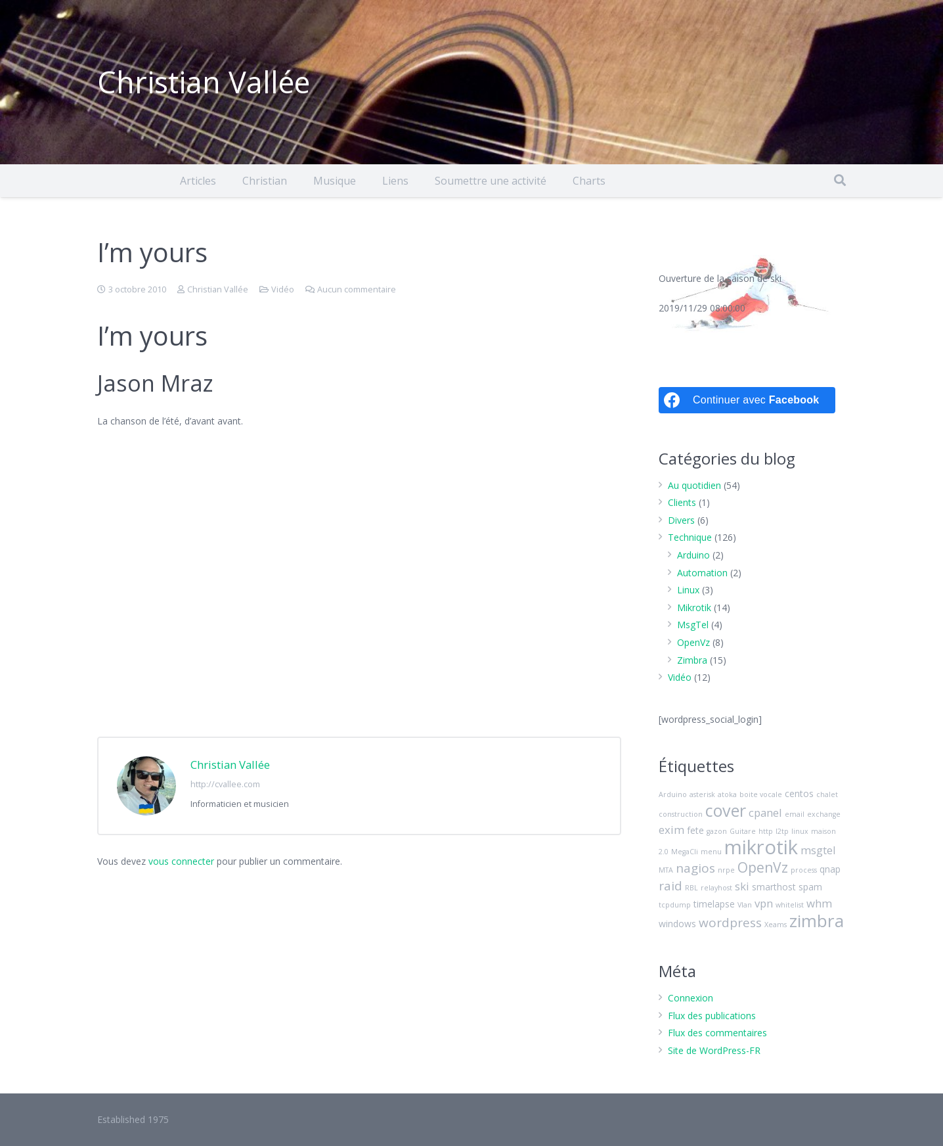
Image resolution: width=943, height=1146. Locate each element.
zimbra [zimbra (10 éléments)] (816, 920)
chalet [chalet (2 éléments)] (827, 794)
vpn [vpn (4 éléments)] (764, 903)
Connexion (690, 998)
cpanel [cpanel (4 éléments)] (765, 812)
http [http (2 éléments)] (765, 831)
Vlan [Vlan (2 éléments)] (744, 904)
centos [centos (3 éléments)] (799, 793)
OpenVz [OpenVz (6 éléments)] (762, 867)
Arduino (693, 555)
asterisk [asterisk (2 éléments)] (702, 794)
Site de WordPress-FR (714, 1050)
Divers (681, 520)
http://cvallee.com (225, 784)
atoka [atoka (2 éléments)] (727, 794)
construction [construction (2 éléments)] (681, 814)
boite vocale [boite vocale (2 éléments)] (760, 794)
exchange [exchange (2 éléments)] (824, 814)
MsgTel (693, 624)
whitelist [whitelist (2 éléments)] (790, 904)
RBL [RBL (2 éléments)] (691, 887)
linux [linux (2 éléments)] (799, 831)
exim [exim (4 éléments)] (671, 829)
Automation (702, 572)
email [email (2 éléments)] (794, 814)
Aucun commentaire (356, 289)
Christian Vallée (217, 289)
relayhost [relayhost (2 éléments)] (716, 887)
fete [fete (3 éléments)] (695, 830)
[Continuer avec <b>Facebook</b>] (747, 400)
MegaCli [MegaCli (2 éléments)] (684, 851)
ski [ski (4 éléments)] (742, 886)
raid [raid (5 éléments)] (670, 885)
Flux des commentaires (717, 1032)
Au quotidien (694, 485)
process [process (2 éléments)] (804, 870)
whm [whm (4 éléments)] (819, 903)
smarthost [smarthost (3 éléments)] (774, 887)
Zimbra (692, 660)
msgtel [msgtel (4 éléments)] (818, 850)
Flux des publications (712, 1015)
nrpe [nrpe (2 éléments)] (726, 870)
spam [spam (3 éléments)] (810, 887)
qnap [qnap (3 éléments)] (830, 869)
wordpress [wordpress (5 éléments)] (730, 922)
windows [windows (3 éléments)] (677, 923)
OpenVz (693, 642)
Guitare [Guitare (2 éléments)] (743, 831)
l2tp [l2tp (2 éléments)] (782, 831)
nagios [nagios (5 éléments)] (695, 868)
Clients (682, 502)
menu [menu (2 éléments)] (711, 851)
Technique (690, 537)
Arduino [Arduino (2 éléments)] (673, 794)
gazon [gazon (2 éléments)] (717, 831)
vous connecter (181, 861)
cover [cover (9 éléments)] (725, 810)
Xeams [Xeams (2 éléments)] (775, 924)
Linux (688, 590)
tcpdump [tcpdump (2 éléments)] (675, 904)
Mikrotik (694, 607)
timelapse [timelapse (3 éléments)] (714, 904)
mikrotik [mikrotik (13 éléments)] (761, 847)
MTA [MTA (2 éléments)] (666, 870)
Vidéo (282, 289)
